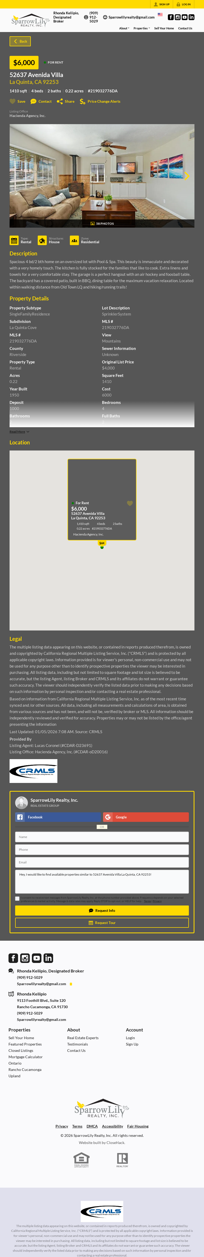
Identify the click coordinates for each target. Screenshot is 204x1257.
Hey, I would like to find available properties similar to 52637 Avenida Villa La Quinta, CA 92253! (102, 882)
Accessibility (112, 1126)
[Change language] (160, 15)
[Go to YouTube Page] (185, 17)
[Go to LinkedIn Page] (191, 17)
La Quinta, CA (26, 82)
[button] (102, 910)
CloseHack (115, 1142)
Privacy (157, 901)
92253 (51, 82)
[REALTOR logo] (123, 1160)
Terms (147, 901)
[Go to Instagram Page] (178, 17)
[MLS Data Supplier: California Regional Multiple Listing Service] (102, 1211)
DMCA (92, 1126)
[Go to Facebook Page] (171, 17)
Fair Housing (137, 1126)
